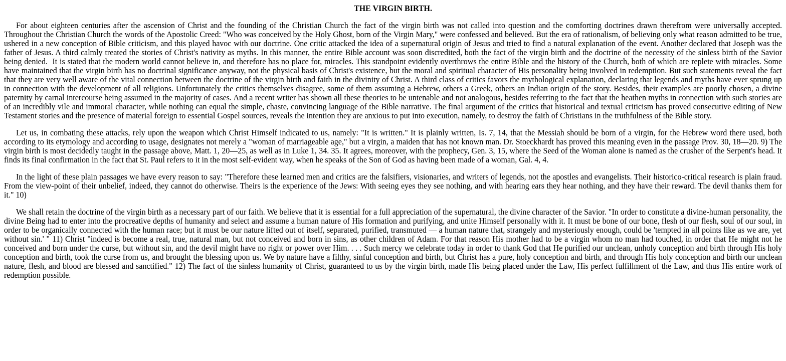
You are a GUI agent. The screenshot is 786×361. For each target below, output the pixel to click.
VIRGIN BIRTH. (402, 8)
